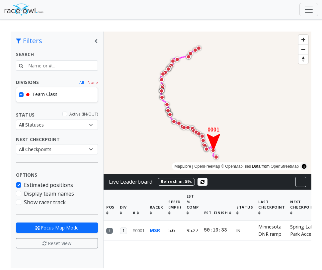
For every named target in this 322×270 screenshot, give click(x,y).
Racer (156, 204)
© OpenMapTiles (236, 166)
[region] (207, 103)
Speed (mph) (174, 202)
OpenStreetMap (285, 166)
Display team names (49, 193)
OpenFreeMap (207, 166)
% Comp (193, 202)
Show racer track (45, 202)
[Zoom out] (303, 49)
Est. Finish (217, 207)
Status (25, 115)
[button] (213, 138)
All (81, 82)
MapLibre (183, 166)
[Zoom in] (303, 40)
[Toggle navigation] (308, 9)
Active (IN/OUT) (83, 114)
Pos (110, 204)
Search (25, 54)
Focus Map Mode (57, 228)
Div (123, 204)
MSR (155, 225)
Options (26, 175)
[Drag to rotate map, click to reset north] (303, 59)
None (93, 82)
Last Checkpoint (271, 202)
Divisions (27, 82)
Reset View (56, 243)
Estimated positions (48, 185)
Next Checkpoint (38, 139)
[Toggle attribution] (304, 166)
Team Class (41, 94)
